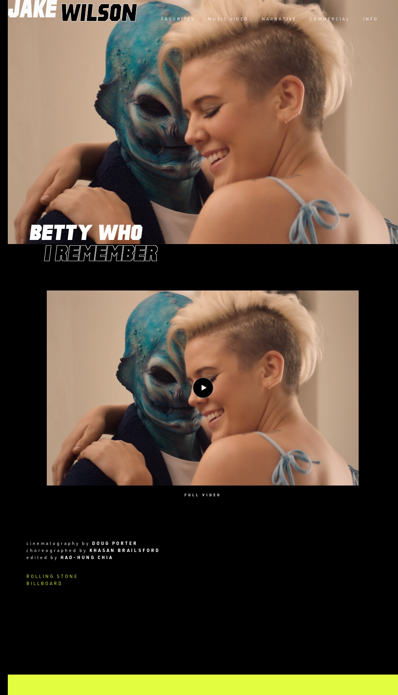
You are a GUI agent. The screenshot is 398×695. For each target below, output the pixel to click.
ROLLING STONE (52, 576)
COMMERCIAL (330, 19)
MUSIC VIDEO (228, 19)
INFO (370, 19)
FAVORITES (178, 19)
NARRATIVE (279, 19)
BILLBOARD (44, 583)
